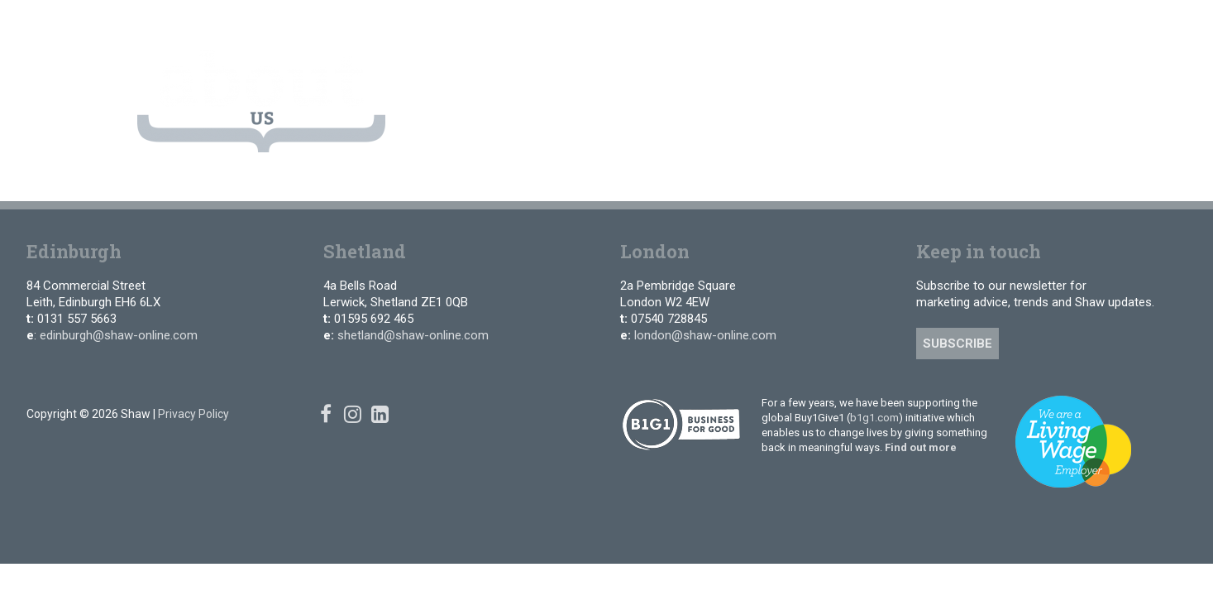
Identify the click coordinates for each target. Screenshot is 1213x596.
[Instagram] (1040, 24)
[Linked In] (1064, 24)
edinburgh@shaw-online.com (119, 335)
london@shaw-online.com (705, 335)
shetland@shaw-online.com (413, 335)
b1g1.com (874, 417)
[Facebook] (1015, 24)
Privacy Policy (193, 414)
